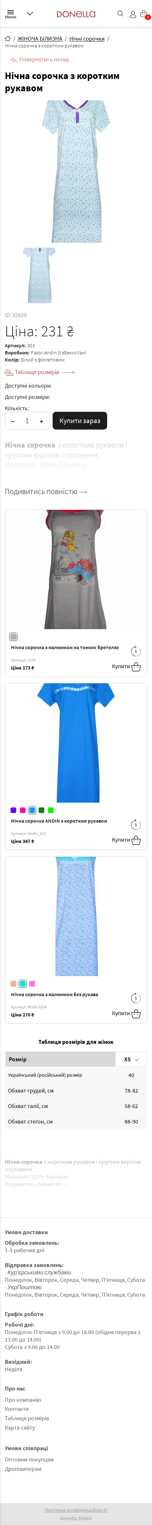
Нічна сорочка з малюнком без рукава (54, 994)
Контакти (17, 1408)
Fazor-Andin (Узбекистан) (58, 352)
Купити (126, 666)
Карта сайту (20, 1427)
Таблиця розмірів (45, 372)
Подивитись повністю (46, 491)
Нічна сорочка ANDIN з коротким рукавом (59, 821)
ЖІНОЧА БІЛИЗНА (40, 38)
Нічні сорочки (87, 38)
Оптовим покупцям (29, 1459)
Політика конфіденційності (76, 1510)
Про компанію (23, 1399)
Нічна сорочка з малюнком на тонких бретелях (65, 647)
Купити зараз (79, 420)
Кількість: (17, 408)
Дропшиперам (23, 1468)
